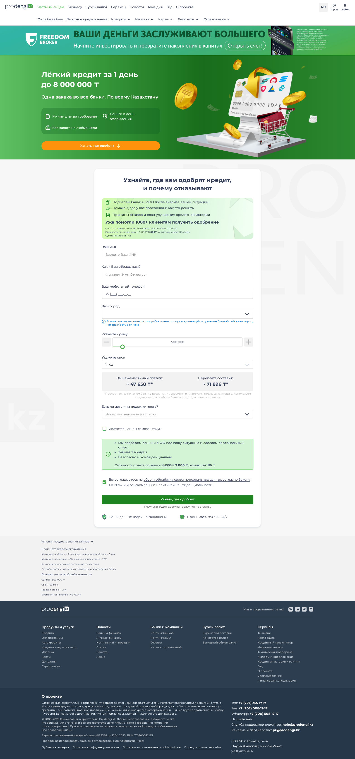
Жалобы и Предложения (275, 656)
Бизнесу (75, 7)
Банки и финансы (109, 633)
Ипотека (145, 19)
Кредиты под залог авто (59, 647)
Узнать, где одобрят (100, 146)
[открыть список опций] (247, 314)
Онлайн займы (50, 19)
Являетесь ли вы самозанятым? (135, 429)
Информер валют (270, 647)
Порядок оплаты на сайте (202, 747)
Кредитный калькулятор (275, 642)
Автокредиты (51, 642)
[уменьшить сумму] (106, 342)
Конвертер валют (215, 637)
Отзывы (156, 642)
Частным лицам (51, 7)
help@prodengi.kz (298, 725)
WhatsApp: (255, 714)
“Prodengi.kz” (89, 702)
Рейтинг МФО (161, 637)
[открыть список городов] (334, 7)
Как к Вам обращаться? (121, 267)
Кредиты (121, 19)
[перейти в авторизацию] (345, 7)
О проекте (184, 7)
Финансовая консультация (277, 680)
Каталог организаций (166, 647)
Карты (166, 19)
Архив (100, 656)
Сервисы (118, 7)
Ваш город (111, 306)
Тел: (248, 703)
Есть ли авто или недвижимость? (130, 407)
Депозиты (189, 19)
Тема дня (155, 7)
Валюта (101, 652)
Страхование (217, 19)
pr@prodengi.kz (286, 730)
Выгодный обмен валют (220, 642)
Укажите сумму (114, 334)
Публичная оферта (55, 747)
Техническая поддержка (275, 652)
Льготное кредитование (87, 19)
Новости (137, 7)
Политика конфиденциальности (95, 747)
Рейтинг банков (162, 633)
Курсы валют (96, 7)
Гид (169, 7)
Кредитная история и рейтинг (279, 661)
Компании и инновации (113, 642)
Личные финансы (109, 637)
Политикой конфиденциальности (184, 485)
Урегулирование (270, 675)
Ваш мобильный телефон (123, 286)
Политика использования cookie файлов (151, 747)
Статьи (101, 647)
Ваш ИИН (110, 247)
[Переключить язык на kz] (323, 7)
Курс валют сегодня (217, 633)
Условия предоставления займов (67, 541)
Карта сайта (266, 637)
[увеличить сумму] (248, 342)
